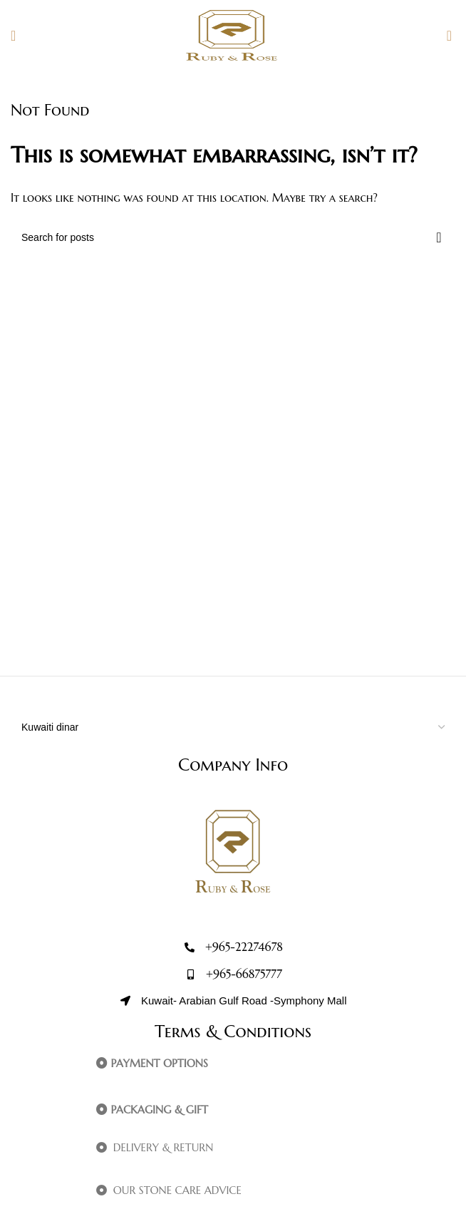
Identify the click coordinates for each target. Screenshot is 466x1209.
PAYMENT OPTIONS (158, 1063)
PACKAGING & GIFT (158, 1109)
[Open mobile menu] (13, 35)
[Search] (233, 237)
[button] (265, 1063)
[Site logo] (233, 34)
